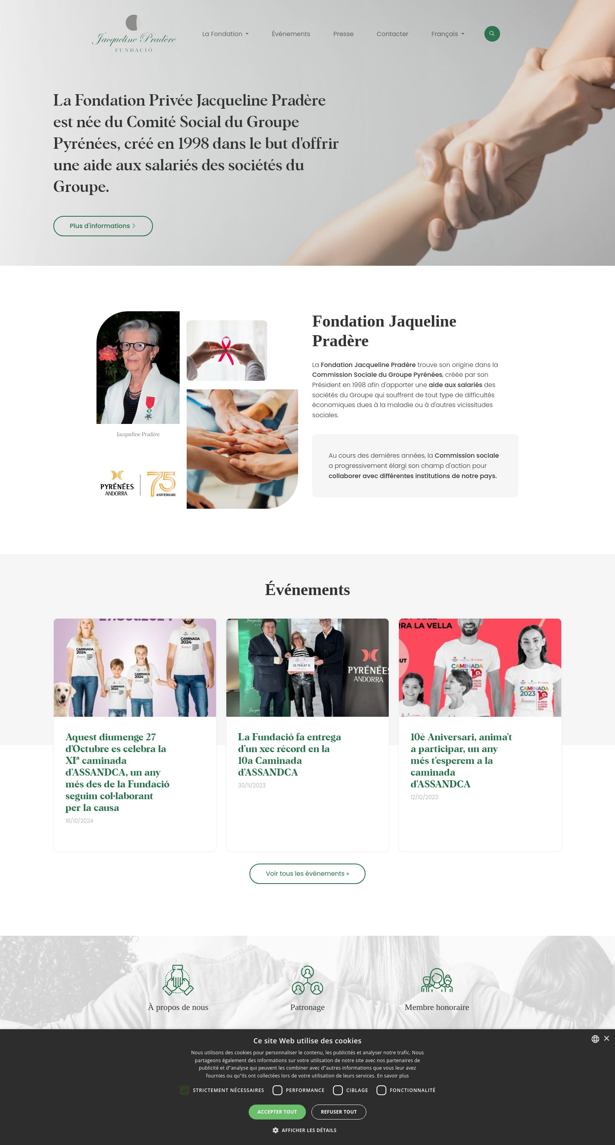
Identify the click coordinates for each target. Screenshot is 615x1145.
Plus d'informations (103, 225)
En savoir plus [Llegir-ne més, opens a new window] (393, 1075)
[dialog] (307, 1087)
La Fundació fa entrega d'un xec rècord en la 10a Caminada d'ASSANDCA (289, 754)
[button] (307, 1130)
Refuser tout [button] (339, 1111)
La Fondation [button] (223, 33)
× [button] (606, 1039)
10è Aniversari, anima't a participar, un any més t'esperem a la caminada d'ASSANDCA (461, 760)
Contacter (392, 33)
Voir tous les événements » (307, 873)
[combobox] (595, 1039)
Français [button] (445, 33)
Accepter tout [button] (277, 1111)
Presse (343, 33)
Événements (291, 33)
